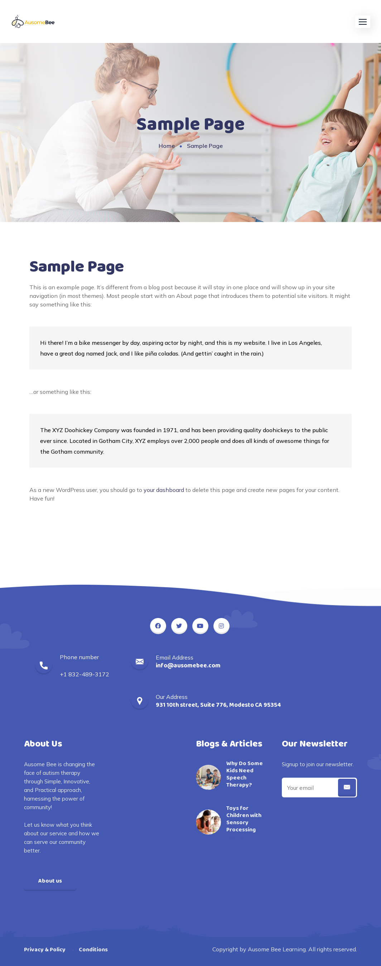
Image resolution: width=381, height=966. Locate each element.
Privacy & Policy (45, 949)
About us (50, 880)
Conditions (93, 949)
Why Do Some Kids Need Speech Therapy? (244, 774)
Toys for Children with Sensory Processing (243, 819)
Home (167, 145)
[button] (362, 21)
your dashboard (164, 489)
